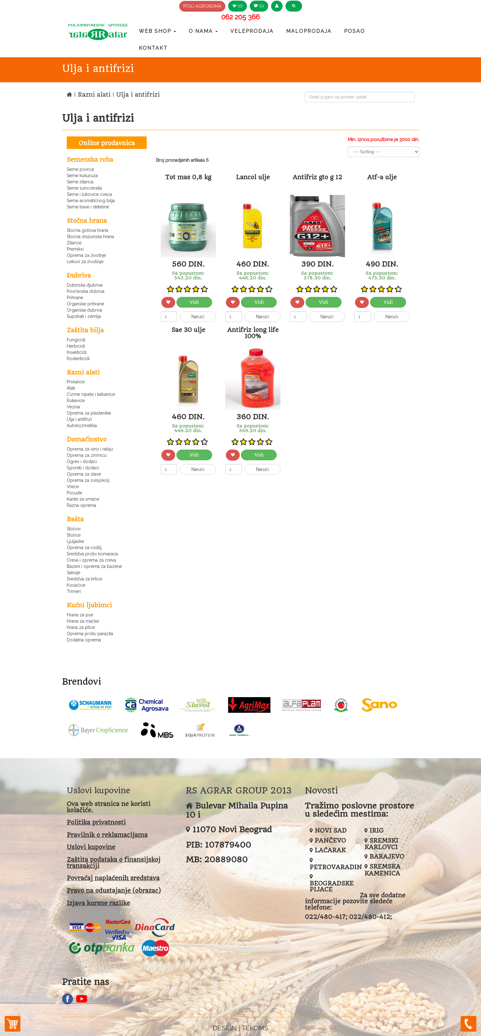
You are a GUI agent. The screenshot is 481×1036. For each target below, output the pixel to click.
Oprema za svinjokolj (88, 480)
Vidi (194, 302)
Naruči (197, 316)
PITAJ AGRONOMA (202, 6)
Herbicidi (76, 346)
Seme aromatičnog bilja (91, 200)
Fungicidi (76, 339)
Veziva (73, 406)
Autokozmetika (82, 425)
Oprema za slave (84, 474)
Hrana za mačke (83, 621)
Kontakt (153, 48)
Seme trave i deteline (88, 206)
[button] (277, 6)
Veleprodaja (252, 31)
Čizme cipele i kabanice (91, 394)
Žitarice (74, 242)
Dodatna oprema (84, 639)
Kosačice (76, 585)
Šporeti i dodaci (83, 467)
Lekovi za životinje (85, 261)
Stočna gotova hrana (87, 230)
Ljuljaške (75, 541)
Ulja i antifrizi (79, 419)
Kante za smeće (83, 499)
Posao (354, 31)
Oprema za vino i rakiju (90, 449)
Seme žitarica (80, 181)
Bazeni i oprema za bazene (94, 566)
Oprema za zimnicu (87, 455)
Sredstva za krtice (84, 578)
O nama (203, 31)
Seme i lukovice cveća (89, 194)
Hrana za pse (80, 614)
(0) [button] (237, 5)
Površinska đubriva (85, 291)
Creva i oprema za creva (91, 560)
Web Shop (157, 31)
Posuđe (74, 492)
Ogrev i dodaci (82, 461)
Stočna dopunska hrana (90, 236)
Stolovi (74, 528)
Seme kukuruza (82, 175)
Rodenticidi (78, 358)
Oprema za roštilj (84, 547)
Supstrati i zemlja (84, 316)
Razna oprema (81, 505)
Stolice (74, 535)
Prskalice (76, 381)
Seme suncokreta (84, 188)
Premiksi (75, 249)
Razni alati (95, 94)
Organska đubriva (84, 310)
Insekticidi (76, 352)
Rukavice (76, 400)
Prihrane (75, 297)
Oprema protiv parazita (90, 633)
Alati (71, 387)
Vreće (73, 486)
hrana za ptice (81, 627)
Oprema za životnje (86, 255)
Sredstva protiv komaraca (92, 553)
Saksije (73, 572)
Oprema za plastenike (89, 413)
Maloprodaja (309, 31)
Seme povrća (80, 169)
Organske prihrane (85, 303)
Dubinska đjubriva (84, 285)
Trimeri (74, 591)
